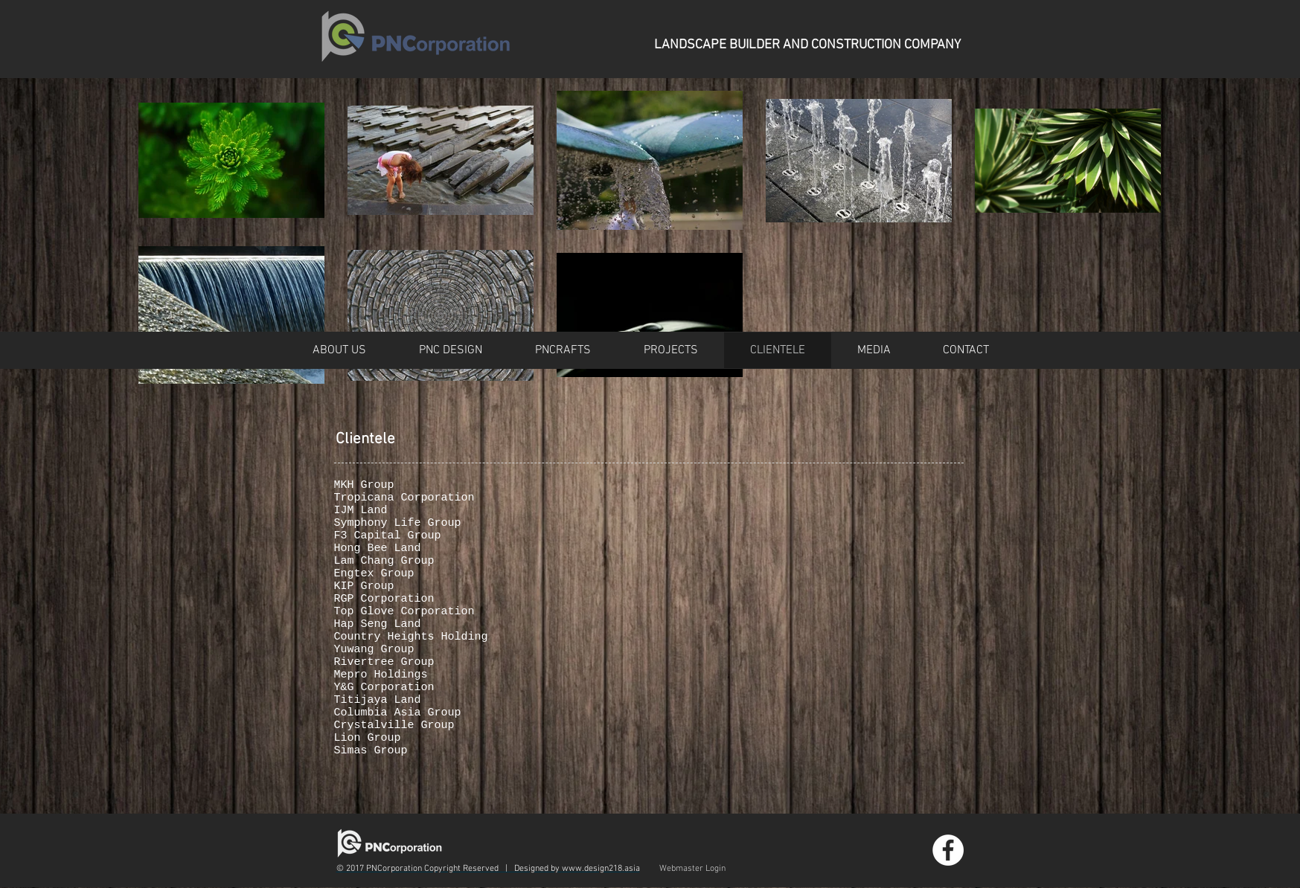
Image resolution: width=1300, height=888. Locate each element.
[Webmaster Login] (692, 868)
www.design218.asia (601, 868)
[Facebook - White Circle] (948, 850)
